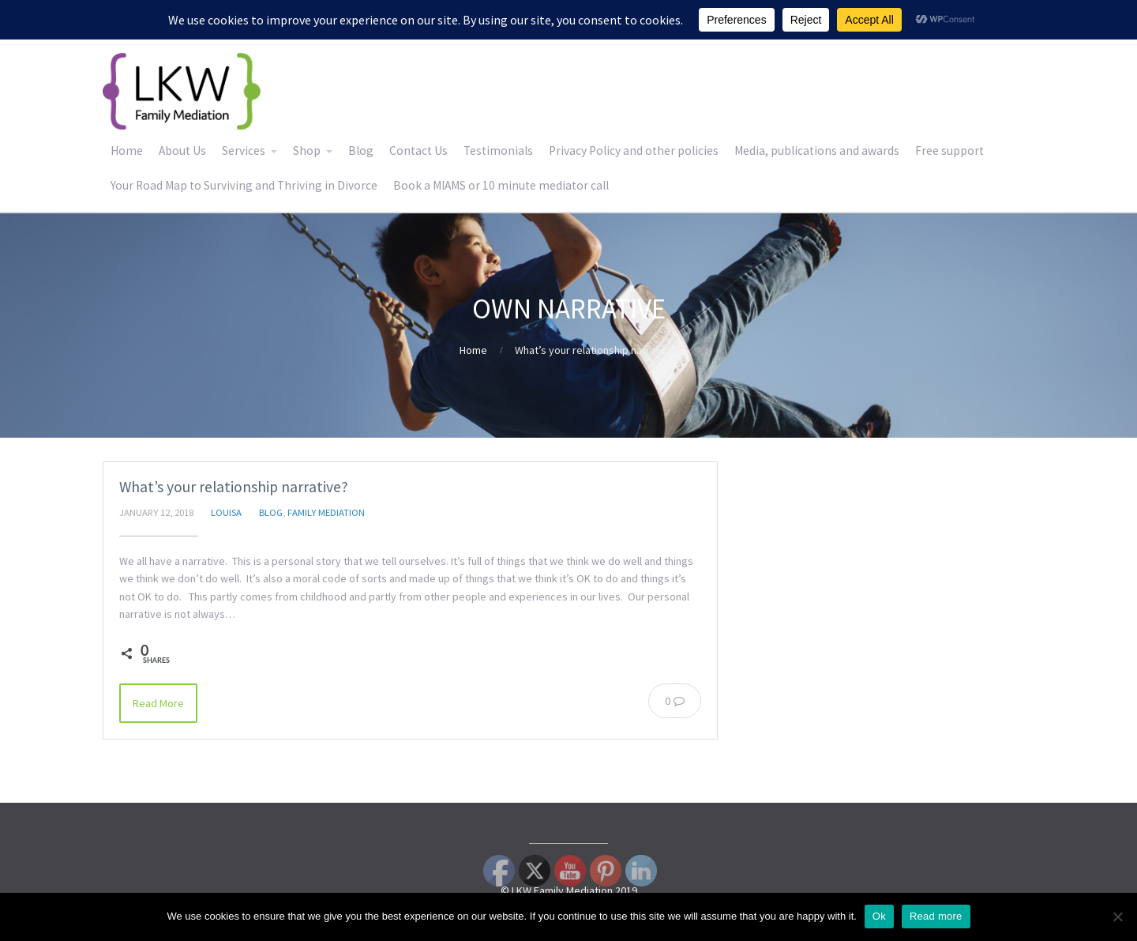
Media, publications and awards (816, 150)
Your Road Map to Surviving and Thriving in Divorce (244, 185)
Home (127, 150)
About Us (182, 150)
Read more (936, 916)
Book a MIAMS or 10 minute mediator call (501, 185)
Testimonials (498, 150)
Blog (360, 150)
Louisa (226, 512)
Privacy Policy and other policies (634, 150)
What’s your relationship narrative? (233, 486)
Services (243, 150)
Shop (307, 150)
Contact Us (418, 150)
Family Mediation (326, 512)
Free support (949, 150)
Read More (158, 703)
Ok (879, 916)
